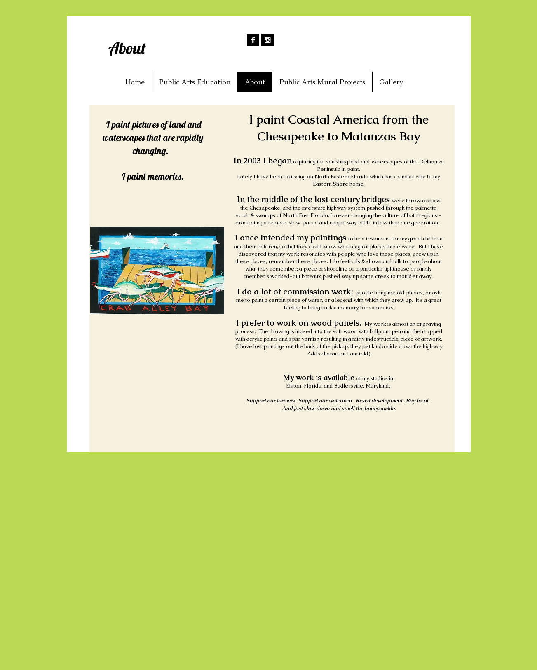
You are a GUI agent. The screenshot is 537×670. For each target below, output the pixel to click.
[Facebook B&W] (253, 40)
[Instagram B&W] (267, 40)
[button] (391, 82)
